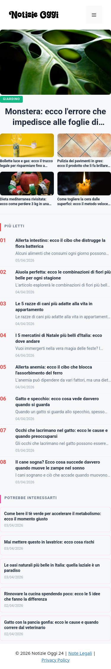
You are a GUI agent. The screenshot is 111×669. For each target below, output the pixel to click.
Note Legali (80, 653)
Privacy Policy (55, 660)
